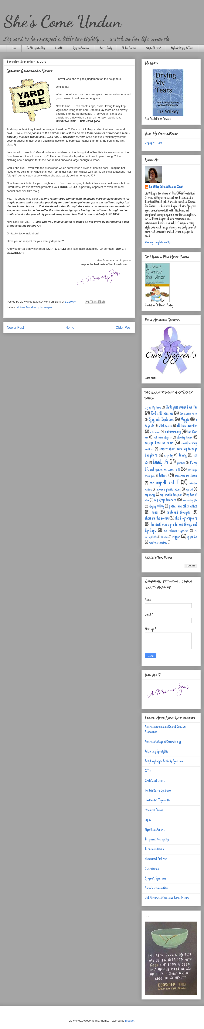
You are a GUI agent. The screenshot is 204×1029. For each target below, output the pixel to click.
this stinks (165, 537)
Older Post (123, 327)
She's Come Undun (62, 21)
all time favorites (27, 307)
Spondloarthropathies (156, 888)
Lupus (148, 820)
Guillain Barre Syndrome (158, 791)
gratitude (181, 463)
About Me (59, 48)
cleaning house (184, 438)
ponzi (154, 512)
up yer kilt (192, 537)
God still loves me (162, 413)
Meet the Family (105, 48)
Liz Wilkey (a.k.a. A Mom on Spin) (166, 187)
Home (14, 48)
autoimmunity (173, 432)
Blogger (129, 1020)
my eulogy (150, 495)
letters (163, 475)
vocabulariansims (158, 543)
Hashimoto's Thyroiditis (157, 800)
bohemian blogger (163, 438)
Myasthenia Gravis (155, 830)
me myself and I (164, 482)
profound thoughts (178, 512)
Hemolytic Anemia (154, 810)
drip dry (168, 456)
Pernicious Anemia (154, 849)
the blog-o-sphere (186, 518)
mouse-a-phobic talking (169, 490)
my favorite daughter (171, 495)
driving (182, 455)
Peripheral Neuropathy (157, 839)
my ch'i (189, 490)
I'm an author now (188, 414)
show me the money (157, 518)
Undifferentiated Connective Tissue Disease (167, 898)
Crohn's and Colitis (155, 781)
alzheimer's (155, 432)
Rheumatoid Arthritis (156, 859)
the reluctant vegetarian (176, 531)
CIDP (148, 771)
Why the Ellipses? (153, 48)
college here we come (159, 443)
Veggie (185, 419)
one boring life (190, 500)
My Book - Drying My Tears (182, 48)
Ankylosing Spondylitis (156, 752)
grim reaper (45, 307)
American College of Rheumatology (163, 742)
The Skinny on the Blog (36, 48)
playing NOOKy (156, 507)
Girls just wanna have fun (181, 407)
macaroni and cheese (186, 476)
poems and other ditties (183, 506)
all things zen (166, 426)
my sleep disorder (165, 500)
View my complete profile (158, 242)
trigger (175, 537)
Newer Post (15, 327)
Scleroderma (152, 869)
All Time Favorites (129, 48)
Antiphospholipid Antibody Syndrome (164, 761)
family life (160, 462)
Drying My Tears (153, 143)
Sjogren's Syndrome (81, 48)
